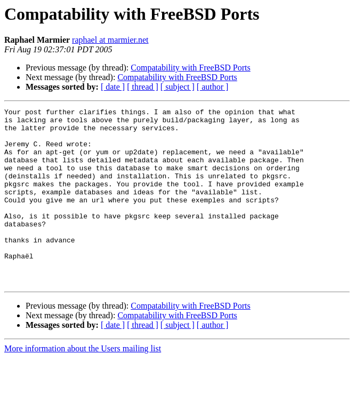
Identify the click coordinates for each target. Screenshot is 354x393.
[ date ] (113, 86)
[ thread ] (142, 86)
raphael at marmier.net (110, 39)
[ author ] (213, 86)
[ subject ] (177, 86)
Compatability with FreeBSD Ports (190, 67)
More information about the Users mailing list (82, 383)
